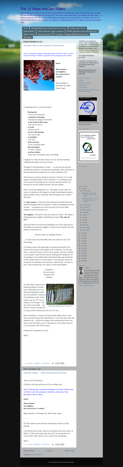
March (84, 225)
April (83, 222)
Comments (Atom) (37, 454)
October (84, 207)
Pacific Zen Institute (84, 83)
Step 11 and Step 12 (44, 34)
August (84, 212)
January (84, 230)
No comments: (45, 363)
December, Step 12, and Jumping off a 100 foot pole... (44, 45)
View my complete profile (86, 285)
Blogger (72, 462)
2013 (82, 256)
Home (26, 28)
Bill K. (88, 267)
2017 (82, 245)
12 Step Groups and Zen (77, 28)
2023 (82, 188)
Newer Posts (29, 451)
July (83, 215)
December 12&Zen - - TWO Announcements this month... (46, 373)
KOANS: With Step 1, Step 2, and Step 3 (51, 31)
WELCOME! (27, 37)
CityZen (81, 80)
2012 (82, 258)
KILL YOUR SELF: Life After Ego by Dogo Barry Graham (89, 90)
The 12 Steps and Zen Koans (42, 9)
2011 (82, 261)
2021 (82, 235)
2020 (82, 238)
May (83, 220)
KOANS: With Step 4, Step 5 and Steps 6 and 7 (82, 31)
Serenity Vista (83, 85)
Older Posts (69, 451)
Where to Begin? (29, 31)
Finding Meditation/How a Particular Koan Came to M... (48, 28)
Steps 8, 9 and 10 (29, 34)
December (85, 191)
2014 (82, 253)
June (84, 217)
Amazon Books (83, 87)
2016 (82, 248)
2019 (82, 240)
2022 (82, 233)
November (85, 205)
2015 (82, 250)
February (85, 227)
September (85, 210)
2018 (82, 243)
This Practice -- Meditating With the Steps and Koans (72, 34)
